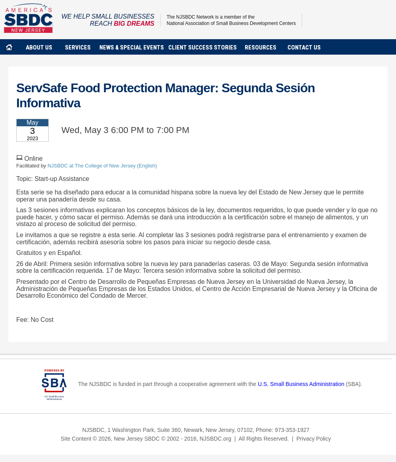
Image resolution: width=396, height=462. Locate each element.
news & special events (131, 47)
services (78, 47)
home (9, 47)
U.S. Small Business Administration (301, 384)
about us (39, 47)
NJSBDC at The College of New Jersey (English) (102, 166)
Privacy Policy (314, 438)
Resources (260, 47)
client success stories (202, 47)
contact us (304, 47)
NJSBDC (28, 18)
